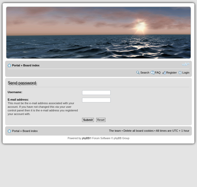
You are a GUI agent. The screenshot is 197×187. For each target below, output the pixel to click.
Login (185, 72)
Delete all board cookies (138, 130)
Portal (16, 65)
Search (144, 72)
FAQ (158, 72)
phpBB (86, 138)
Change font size (185, 64)
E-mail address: (18, 99)
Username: (15, 92)
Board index (31, 65)
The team (115, 130)
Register (171, 72)
